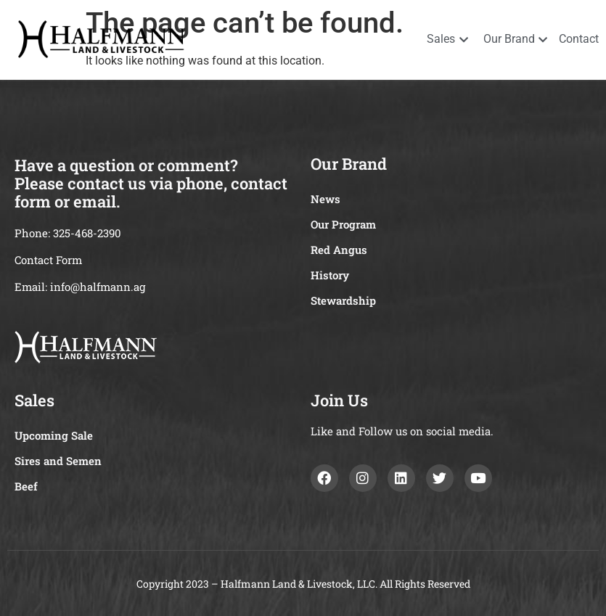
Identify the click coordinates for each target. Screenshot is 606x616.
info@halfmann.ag (97, 286)
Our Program (343, 224)
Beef (26, 486)
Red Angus (339, 249)
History (330, 275)
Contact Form (48, 259)
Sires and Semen (58, 460)
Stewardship (343, 300)
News (325, 199)
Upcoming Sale (54, 435)
